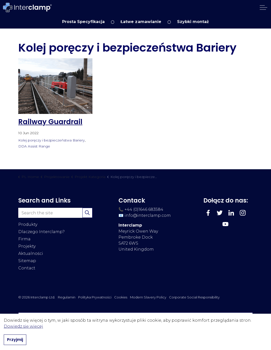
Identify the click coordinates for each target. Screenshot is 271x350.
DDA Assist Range (34, 146)
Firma (24, 239)
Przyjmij (15, 340)
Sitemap (27, 260)
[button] (87, 213)
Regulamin (66, 297)
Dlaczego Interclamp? (41, 231)
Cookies (120, 297)
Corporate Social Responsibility (194, 297)
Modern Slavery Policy (148, 297)
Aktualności (30, 253)
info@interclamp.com (147, 215)
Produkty (27, 224)
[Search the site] (55, 213)
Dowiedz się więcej (23, 326)
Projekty (27, 246)
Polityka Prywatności (94, 297)
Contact (26, 268)
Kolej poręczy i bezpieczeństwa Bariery (51, 140)
